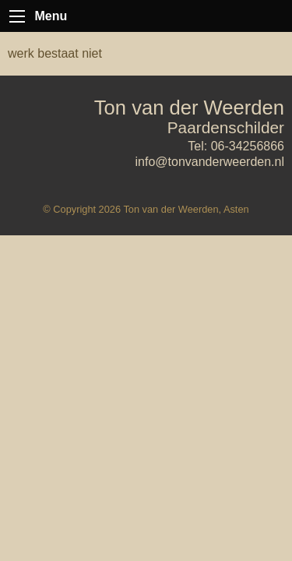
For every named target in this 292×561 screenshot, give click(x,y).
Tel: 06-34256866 (236, 146)
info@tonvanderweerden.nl (209, 161)
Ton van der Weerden (189, 107)
